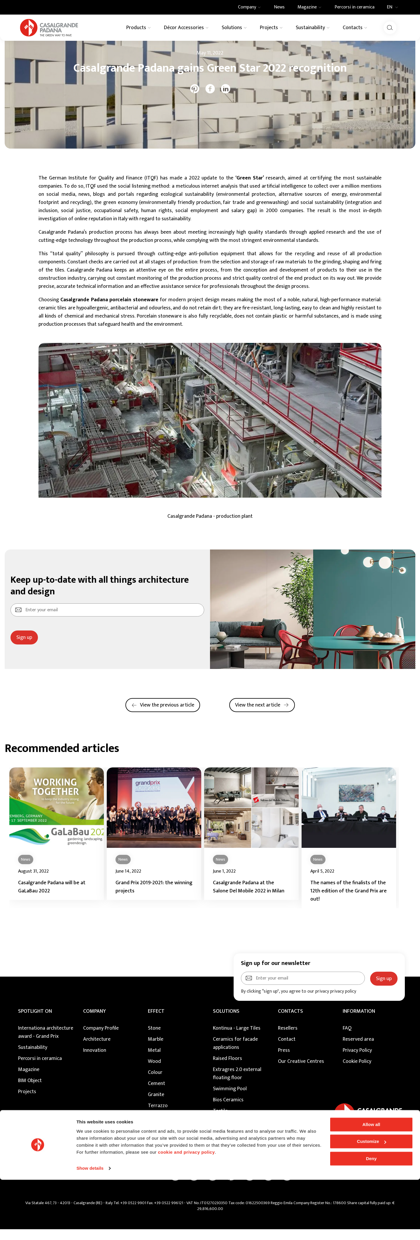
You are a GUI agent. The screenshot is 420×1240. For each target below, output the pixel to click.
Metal (154, 1061)
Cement (156, 1094)
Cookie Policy (357, 1072)
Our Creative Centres (301, 1072)
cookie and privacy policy (186, 1212)
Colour (155, 1083)
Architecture (97, 1050)
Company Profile (101, 1039)
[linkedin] (225, 99)
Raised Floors (227, 1069)
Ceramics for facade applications (235, 1054)
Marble (155, 1050)
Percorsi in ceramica (40, 1069)
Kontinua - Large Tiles (236, 1039)
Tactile (220, 1122)
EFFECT (156, 1022)
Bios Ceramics (228, 1111)
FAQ (347, 1039)
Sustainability (32, 1058)
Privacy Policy (357, 1061)
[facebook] (210, 99)
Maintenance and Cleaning (241, 1133)
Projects (27, 1102)
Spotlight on (35, 1022)
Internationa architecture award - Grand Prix (45, 1043)
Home (18, 49)
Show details (90, 1228)
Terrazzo (158, 1116)
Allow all (371, 1184)
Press (284, 1061)
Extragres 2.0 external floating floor (237, 1084)
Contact (286, 1050)
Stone (154, 1039)
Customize (371, 1201)
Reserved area (358, 1050)
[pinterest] (195, 99)
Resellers (288, 1039)
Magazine (37, 49)
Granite (156, 1105)
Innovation (94, 1061)
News (56, 49)
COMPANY (94, 1022)
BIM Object (30, 1091)
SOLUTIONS (226, 1022)
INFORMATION (359, 1022)
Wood (154, 1072)
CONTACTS (290, 1022)
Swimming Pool (230, 1099)
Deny (371, 1218)
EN (394, 7)
